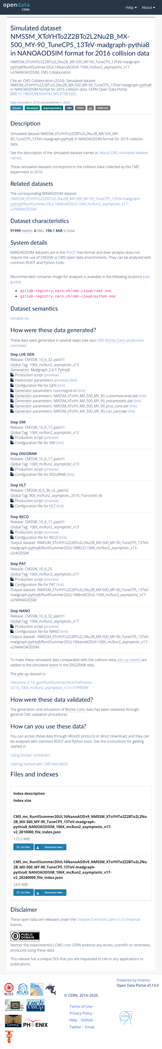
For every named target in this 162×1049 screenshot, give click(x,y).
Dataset (16, 108)
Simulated (32, 108)
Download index (48, 847)
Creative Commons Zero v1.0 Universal (108, 919)
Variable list (19, 318)
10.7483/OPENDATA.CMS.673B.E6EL (47, 93)
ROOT (71, 252)
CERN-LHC (103, 108)
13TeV (80, 108)
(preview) (51, 374)
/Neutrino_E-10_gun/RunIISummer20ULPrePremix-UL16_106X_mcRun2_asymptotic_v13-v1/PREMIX (51, 685)
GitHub (87, 1020)
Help (73, 1020)
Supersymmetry (52, 108)
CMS (69, 108)
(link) (73, 380)
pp (90, 108)
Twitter (76, 1027)
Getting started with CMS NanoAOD (39, 763)
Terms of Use (81, 1006)
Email (89, 1027)
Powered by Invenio (133, 980)
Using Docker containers (30, 755)
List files (23, 847)
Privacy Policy (81, 1013)
